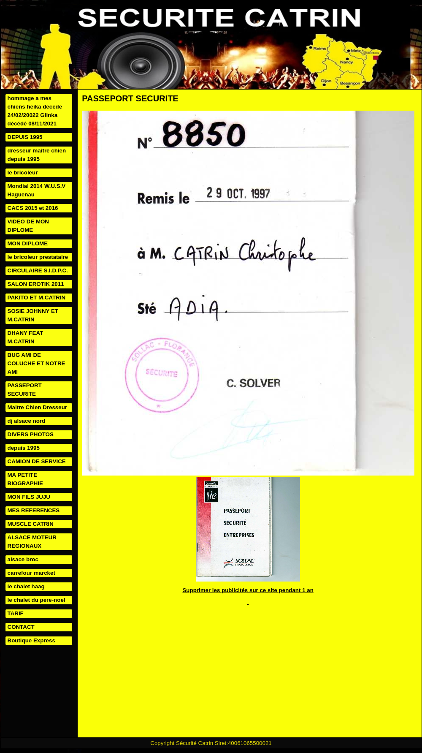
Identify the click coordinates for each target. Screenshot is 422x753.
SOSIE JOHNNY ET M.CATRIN (33, 315)
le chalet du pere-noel (36, 600)
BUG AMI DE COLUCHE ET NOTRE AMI (36, 363)
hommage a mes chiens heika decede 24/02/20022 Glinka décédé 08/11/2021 (35, 111)
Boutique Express (31, 640)
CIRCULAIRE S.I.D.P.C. (38, 270)
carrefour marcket (31, 573)
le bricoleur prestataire (38, 257)
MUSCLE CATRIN (31, 524)
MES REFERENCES (34, 510)
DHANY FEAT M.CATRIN (25, 337)
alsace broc (23, 559)
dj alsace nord (27, 421)
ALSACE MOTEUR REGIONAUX (32, 541)
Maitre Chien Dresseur (37, 407)
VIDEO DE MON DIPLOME (28, 225)
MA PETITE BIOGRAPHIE (25, 479)
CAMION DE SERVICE (37, 461)
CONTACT (21, 627)
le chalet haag (26, 586)
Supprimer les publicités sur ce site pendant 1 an (247, 590)
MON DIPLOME (28, 243)
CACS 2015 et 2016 (33, 208)
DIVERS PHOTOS (31, 434)
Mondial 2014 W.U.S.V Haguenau (37, 190)
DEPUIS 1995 (25, 137)
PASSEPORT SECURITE (25, 389)
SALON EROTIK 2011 (36, 284)
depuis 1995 (24, 448)
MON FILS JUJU (29, 497)
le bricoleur (23, 172)
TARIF (16, 613)
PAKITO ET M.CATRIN (37, 297)
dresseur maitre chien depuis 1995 (37, 154)
